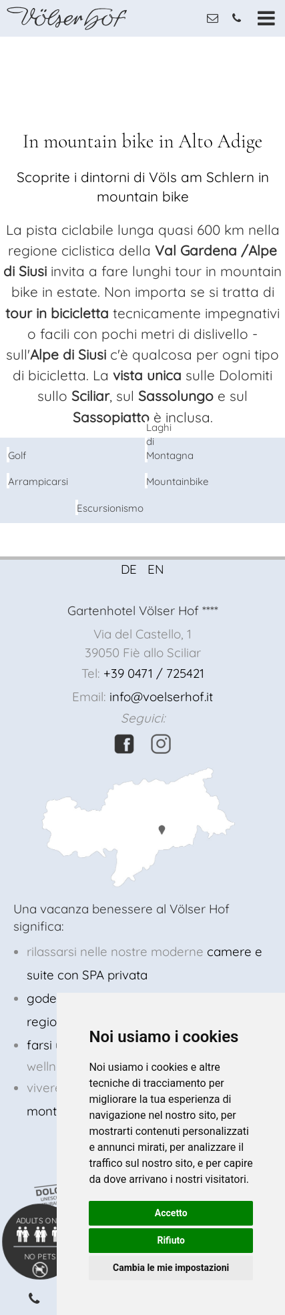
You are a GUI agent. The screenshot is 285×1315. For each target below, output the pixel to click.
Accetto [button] (171, 1213)
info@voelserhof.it (161, 697)
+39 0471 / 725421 (153, 673)
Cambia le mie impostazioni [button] (171, 1267)
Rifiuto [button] (171, 1240)
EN (156, 569)
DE (129, 569)
